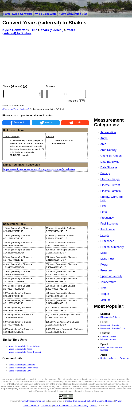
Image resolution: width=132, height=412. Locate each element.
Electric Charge (110, 179)
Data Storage (108, 167)
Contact (93, 405)
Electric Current (110, 185)
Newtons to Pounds (109, 325)
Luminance (107, 241)
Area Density (108, 150)
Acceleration (108, 132)
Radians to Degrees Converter (114, 358)
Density (105, 173)
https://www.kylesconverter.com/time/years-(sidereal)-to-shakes (39, 169)
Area (103, 144)
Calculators (46, 405)
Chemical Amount (111, 155)
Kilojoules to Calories (110, 317)
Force (104, 211)
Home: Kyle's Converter (17, 14)
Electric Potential (110, 191)
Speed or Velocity (111, 276)
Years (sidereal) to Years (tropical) (25, 352)
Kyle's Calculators (46, 14)
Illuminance (107, 229)
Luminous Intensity (112, 247)
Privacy (118, 401)
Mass (103, 252)
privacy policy (11, 389)
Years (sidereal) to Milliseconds (23, 368)
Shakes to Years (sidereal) (15, 109)
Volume (105, 299)
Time (103, 288)
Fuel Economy (109, 223)
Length (104, 235)
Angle (104, 138)
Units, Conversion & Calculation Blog (70, 405)
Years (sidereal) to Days (20, 371)
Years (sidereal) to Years (20, 349)
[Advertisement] (45, 60)
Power (104, 264)
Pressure (106, 270)
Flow (103, 206)
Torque (104, 293)
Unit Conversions (31, 405)
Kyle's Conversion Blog (73, 14)
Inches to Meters (108, 336)
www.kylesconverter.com (34, 401)
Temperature (108, 282)
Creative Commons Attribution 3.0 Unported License (88, 401)
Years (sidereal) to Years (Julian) (24, 346)
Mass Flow (107, 258)
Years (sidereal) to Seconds (22, 365)
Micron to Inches (108, 339)
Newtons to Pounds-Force (112, 328)
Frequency (107, 217)
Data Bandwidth (110, 161)
